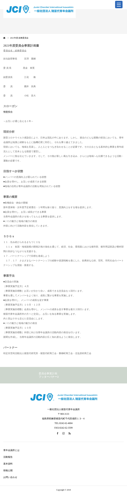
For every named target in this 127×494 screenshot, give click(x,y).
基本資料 (8, 464)
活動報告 (8, 457)
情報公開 (8, 470)
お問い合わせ (10, 477)
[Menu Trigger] (119, 4)
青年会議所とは (11, 450)
